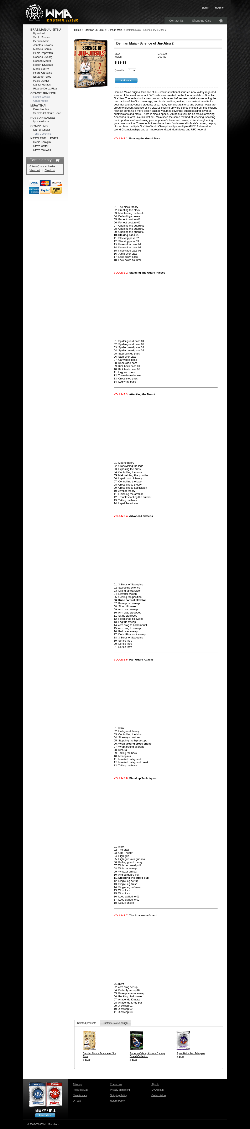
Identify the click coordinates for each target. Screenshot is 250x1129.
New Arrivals (80, 1095)
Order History (158, 1095)
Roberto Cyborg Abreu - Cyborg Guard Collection (147, 1055)
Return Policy (117, 1100)
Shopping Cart (201, 20)
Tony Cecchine (42, 133)
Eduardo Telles (42, 76)
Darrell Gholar (41, 129)
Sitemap (77, 1084)
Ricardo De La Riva (45, 88)
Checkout (50, 170)
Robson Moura (42, 60)
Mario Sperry (41, 68)
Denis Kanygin (42, 142)
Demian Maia (115, 30)
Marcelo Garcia (42, 49)
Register (219, 7)
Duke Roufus (41, 109)
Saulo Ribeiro (41, 37)
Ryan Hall (39, 33)
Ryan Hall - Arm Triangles (191, 1053)
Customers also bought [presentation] (115, 1023)
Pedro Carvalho (42, 72)
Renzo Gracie (41, 96)
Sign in (155, 1084)
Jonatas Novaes (43, 45)
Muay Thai (38, 105)
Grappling (39, 126)
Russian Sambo (42, 117)
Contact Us (176, 20)
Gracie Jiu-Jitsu (43, 93)
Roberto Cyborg (42, 56)
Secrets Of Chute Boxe (47, 113)
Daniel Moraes (42, 84)
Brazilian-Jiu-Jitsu (94, 30)
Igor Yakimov (41, 121)
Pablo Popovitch (43, 53)
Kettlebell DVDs (44, 138)
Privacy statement (120, 1089)
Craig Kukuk (40, 100)
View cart (35, 170)
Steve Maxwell (42, 149)
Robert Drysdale (43, 64)
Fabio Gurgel (41, 80)
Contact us (116, 1084)
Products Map (80, 1089)
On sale (77, 1100)
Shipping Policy (118, 1095)
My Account (157, 1089)
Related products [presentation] (86, 1023)
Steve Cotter (40, 145)
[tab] (86, 1023)
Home (77, 30)
